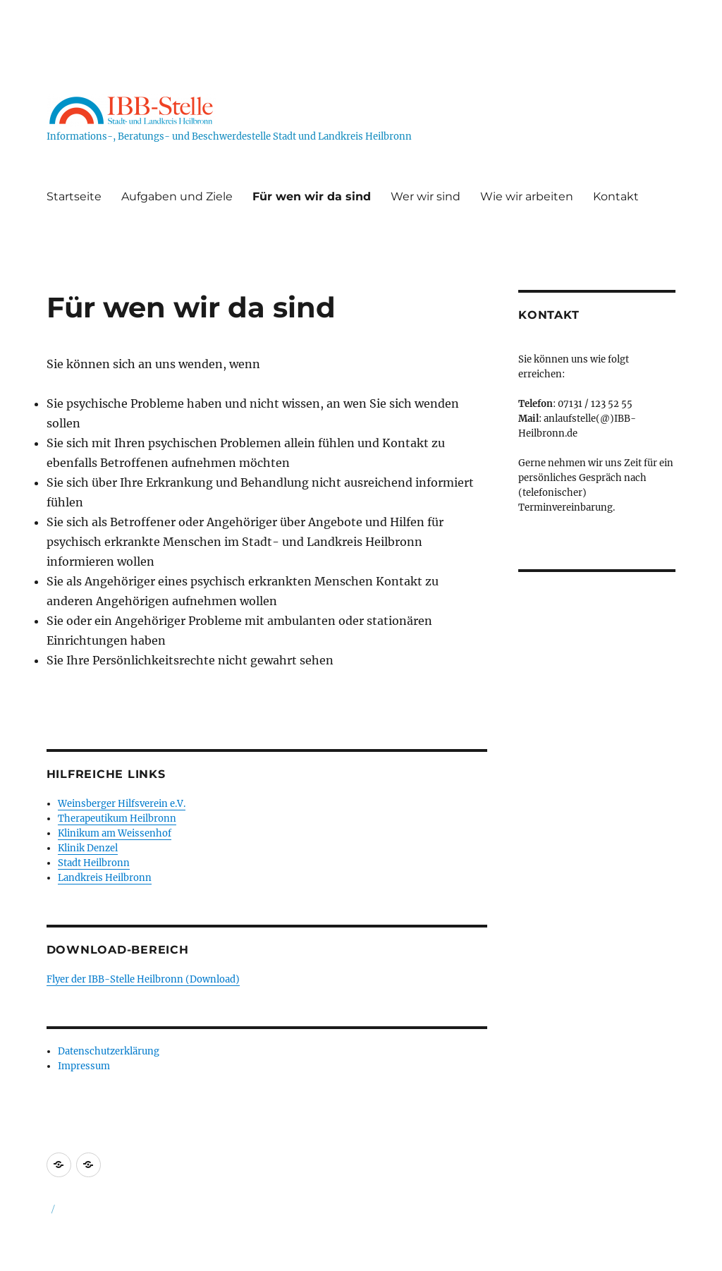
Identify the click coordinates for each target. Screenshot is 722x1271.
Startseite (74, 196)
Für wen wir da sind (311, 196)
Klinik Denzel (88, 848)
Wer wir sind (425, 196)
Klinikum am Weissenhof (114, 833)
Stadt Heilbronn (94, 863)
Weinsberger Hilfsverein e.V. (121, 804)
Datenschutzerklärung (108, 1051)
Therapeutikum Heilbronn (117, 819)
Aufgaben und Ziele (177, 196)
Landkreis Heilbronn (105, 878)
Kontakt (616, 196)
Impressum (84, 1066)
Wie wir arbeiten (526, 196)
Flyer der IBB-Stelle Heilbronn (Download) (143, 979)
